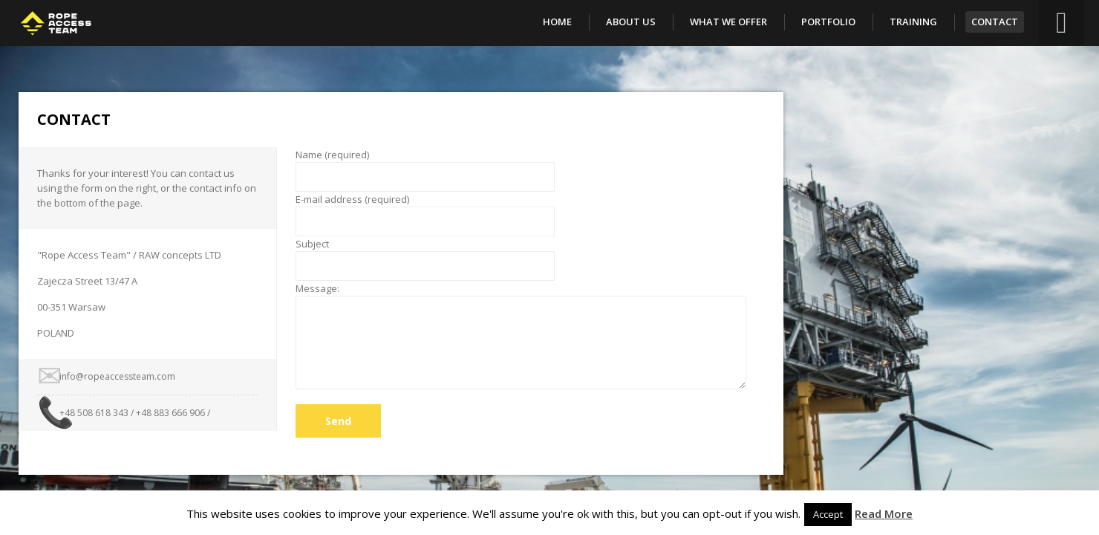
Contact (994, 21)
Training (913, 21)
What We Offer (728, 21)
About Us (631, 21)
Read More (884, 513)
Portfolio (828, 21)
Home (557, 21)
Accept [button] (828, 514)
